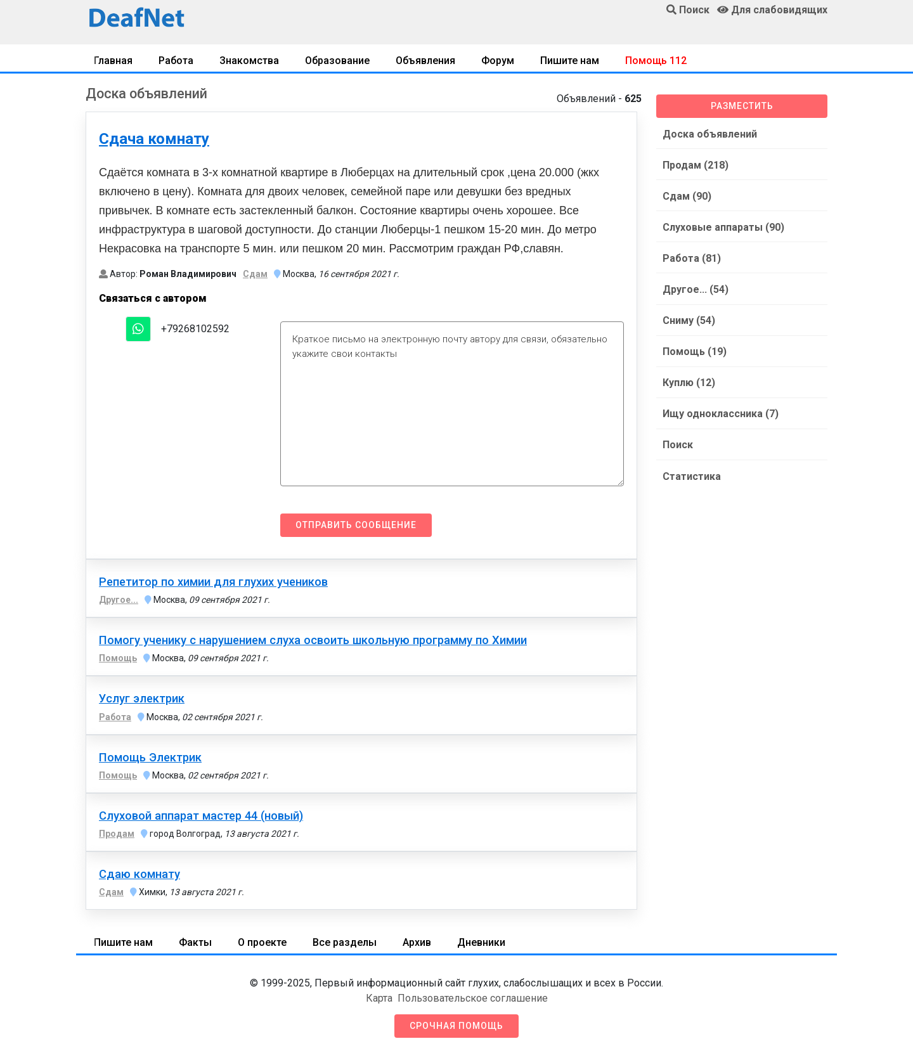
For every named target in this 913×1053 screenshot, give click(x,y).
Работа (176, 61)
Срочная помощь (456, 1026)
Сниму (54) (687, 316)
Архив (417, 942)
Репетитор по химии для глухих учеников (213, 582)
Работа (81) (690, 255)
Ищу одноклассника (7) (719, 407)
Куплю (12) (687, 377)
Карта (379, 998)
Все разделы (345, 942)
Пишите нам (569, 61)
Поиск (676, 438)
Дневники (481, 942)
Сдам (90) (685, 194)
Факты (195, 942)
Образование (337, 61)
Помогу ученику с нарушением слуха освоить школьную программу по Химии (313, 640)
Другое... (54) (694, 286)
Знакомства (249, 61)
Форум (497, 61)
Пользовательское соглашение (473, 998)
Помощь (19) (693, 346)
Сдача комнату (154, 139)
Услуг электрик (142, 698)
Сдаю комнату (139, 874)
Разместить (742, 106)
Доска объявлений (708, 133)
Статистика (690, 468)
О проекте (262, 942)
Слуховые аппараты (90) (722, 225)
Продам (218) (694, 164)
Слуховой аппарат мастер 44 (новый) (201, 816)
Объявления (425, 61)
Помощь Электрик (150, 757)
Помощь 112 (656, 61)
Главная (113, 61)
